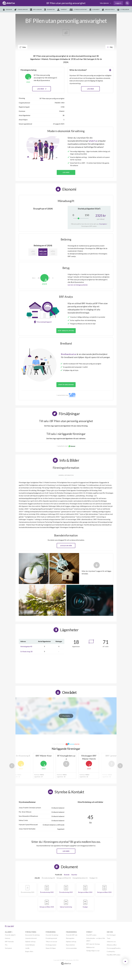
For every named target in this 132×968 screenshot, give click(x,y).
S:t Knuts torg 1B (26, 651)
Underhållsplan (30, 945)
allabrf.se (93, 141)
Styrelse (74, 875)
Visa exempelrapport (44, 322)
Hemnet (7, 938)
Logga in (118, 3)
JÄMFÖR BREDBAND (66, 384)
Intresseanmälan (71, 948)
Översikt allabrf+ (10, 935)
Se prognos (103, 224)
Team (108, 938)
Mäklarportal (90, 947)
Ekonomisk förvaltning (32, 935)
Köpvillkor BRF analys (113, 955)
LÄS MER (90, 89)
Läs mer (41, 89)
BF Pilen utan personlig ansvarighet (66, 3)
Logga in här (66, 545)
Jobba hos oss (111, 941)
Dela (23, 47)
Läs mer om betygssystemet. (78, 285)
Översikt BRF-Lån (71, 935)
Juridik (27, 948)
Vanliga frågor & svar (93, 950)
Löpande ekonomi (31, 938)
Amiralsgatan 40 (26, 646)
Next (120, 765)
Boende (66, 875)
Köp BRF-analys (91, 935)
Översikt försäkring (52, 935)
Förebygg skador (51, 945)
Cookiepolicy (111, 951)
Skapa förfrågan (51, 948)
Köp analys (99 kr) (66, 330)
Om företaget (111, 935)
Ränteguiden (70, 938)
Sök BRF (9, 926)
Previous (11, 765)
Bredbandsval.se (68, 354)
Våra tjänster (104, 3)
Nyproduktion (70, 945)
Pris (6, 945)
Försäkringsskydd (51, 938)
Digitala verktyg (30, 941)
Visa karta (66, 716)
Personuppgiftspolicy (114, 948)
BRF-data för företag (93, 944)
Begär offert (29, 951)
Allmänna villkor (112, 945)
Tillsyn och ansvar (51, 941)
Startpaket (8, 948)
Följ (109, 47)
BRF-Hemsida (9, 941)
